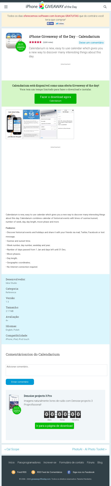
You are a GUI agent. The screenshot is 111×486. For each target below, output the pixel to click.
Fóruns (91, 462)
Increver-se (50, 462)
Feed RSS (21, 472)
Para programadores (29, 462)
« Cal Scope (11, 449)
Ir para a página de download (54, 426)
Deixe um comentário (91, 42)
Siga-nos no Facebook (83, 472)
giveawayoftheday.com (41, 479)
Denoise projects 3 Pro (38, 396)
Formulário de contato (71, 462)
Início (12, 462)
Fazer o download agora (55, 99)
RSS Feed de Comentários (49, 472)
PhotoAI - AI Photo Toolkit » (89, 449)
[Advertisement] (67, 72)
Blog (99, 462)
